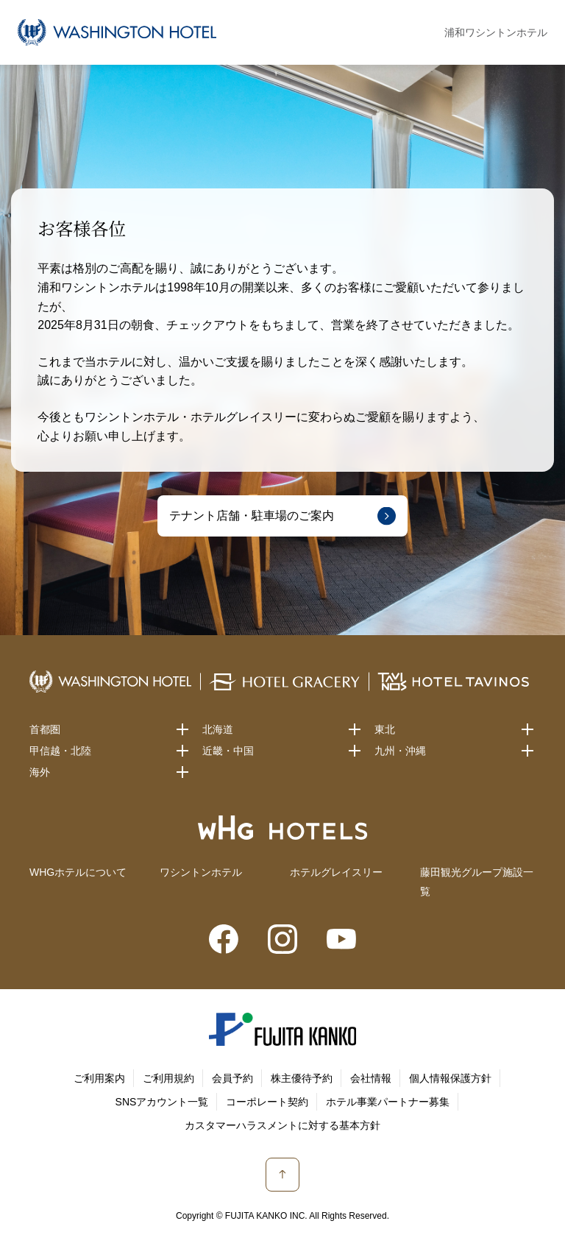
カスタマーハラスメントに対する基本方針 (282, 1125)
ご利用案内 (99, 1078)
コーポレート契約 (267, 1102)
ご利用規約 (168, 1078)
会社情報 (370, 1078)
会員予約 (232, 1078)
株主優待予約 (302, 1078)
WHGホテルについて (78, 872)
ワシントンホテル (201, 872)
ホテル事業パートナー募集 (387, 1102)
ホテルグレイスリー (336, 872)
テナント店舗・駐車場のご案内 (251, 515)
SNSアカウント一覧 (162, 1102)
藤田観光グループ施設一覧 (476, 881)
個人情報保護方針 (450, 1078)
